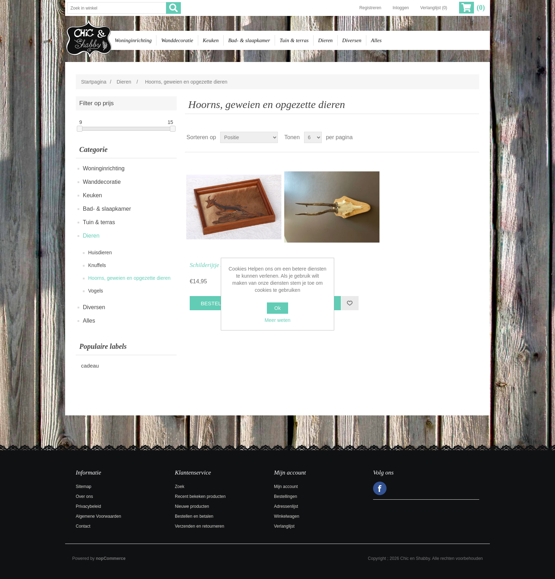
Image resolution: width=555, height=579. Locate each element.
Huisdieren (100, 252)
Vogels (95, 291)
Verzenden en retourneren (199, 526)
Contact (83, 526)
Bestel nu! (216, 303)
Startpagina (94, 82)
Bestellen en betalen (194, 516)
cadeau (90, 366)
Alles (376, 40)
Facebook (380, 488)
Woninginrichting (133, 40)
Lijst (473, 137)
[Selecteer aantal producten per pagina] (313, 137)
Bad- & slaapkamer (249, 40)
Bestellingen (285, 496)
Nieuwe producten (192, 506)
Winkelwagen (286, 516)
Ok (277, 308)
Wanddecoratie (177, 40)
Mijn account (286, 486)
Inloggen (401, 7)
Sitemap (83, 486)
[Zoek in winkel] (116, 8)
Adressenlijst (286, 506)
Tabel (460, 137)
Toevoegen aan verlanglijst (350, 303)
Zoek (179, 486)
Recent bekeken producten (200, 496)
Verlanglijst (284, 526)
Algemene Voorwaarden (98, 516)
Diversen (351, 40)
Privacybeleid (88, 506)
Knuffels (97, 265)
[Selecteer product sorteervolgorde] (249, 137)
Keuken (211, 40)
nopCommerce (111, 558)
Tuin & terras (294, 40)
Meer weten (277, 320)
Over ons (84, 496)
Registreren (370, 7)
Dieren (325, 40)
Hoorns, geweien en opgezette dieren (129, 278)
